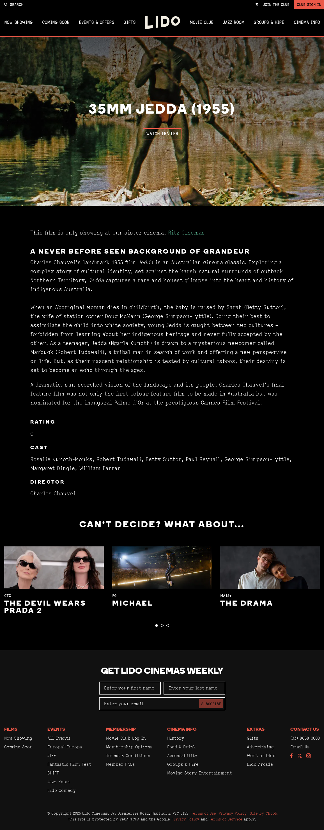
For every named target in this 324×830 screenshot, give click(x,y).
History (175, 738)
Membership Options (129, 746)
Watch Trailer (162, 133)
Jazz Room (233, 22)
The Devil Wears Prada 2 (45, 607)
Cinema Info (307, 22)
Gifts (129, 22)
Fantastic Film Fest (69, 764)
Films (10, 729)
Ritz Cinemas (186, 232)
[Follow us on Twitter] (299, 756)
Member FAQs (120, 764)
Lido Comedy (61, 790)
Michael (132, 604)
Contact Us (304, 729)
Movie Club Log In (126, 738)
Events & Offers (96, 22)
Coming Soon (55, 22)
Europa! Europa (64, 746)
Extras (256, 729)
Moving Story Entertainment (199, 773)
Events (56, 729)
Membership (121, 729)
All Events (59, 738)
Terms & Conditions (128, 755)
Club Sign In (309, 4)
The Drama (246, 604)
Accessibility (182, 755)
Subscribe (211, 704)
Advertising (260, 746)
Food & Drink (181, 746)
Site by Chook (263, 813)
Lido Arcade (260, 764)
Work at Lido (261, 755)
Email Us (300, 746)
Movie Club (201, 22)
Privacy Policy (233, 813)
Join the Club (276, 4)
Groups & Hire (269, 22)
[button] (156, 625)
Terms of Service (225, 819)
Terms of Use (203, 813)
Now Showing (18, 22)
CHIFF (53, 773)
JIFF (51, 755)
